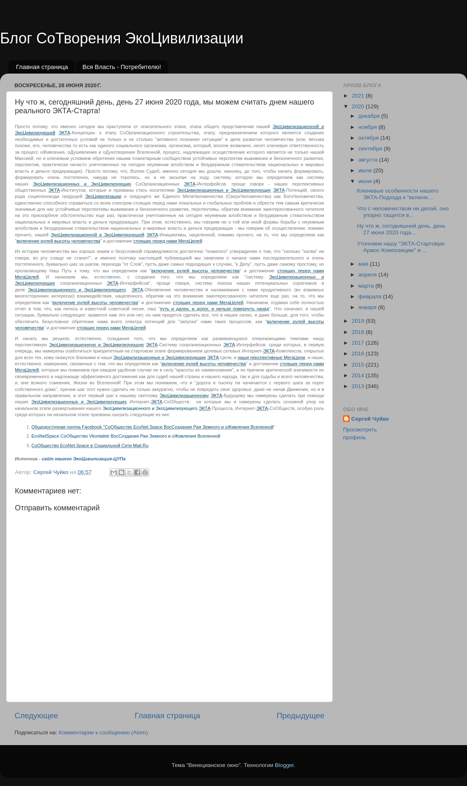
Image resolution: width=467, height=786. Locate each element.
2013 (359, 386)
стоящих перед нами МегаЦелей (168, 240)
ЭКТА (64, 132)
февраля (370, 296)
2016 (359, 353)
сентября (371, 148)
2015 (359, 365)
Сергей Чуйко (370, 419)
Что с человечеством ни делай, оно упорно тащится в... (403, 211)
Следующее (36, 715)
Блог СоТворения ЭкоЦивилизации (121, 38)
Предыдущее (300, 715)
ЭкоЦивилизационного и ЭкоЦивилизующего (77, 289)
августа (368, 160)
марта (366, 286)
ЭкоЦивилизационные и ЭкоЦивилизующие (159, 357)
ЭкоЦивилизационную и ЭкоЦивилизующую (96, 344)
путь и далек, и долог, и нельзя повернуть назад (214, 308)
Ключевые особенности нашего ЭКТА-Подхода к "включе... (397, 194)
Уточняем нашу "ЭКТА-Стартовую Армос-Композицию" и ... (401, 247)
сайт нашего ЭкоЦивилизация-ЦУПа (84, 458)
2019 (359, 321)
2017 (359, 343)
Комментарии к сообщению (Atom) (103, 732)
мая (364, 264)
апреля (368, 275)
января (368, 307)
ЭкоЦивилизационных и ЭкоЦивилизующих (82, 183)
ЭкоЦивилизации (103, 196)
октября (369, 138)
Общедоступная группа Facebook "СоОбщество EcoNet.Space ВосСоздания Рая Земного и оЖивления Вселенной (152, 426)
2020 (359, 106)
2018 (359, 332)
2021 (359, 96)
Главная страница (42, 66)
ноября (368, 127)
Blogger (284, 765)
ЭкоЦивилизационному (184, 395)
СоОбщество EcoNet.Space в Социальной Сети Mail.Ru (89, 445)
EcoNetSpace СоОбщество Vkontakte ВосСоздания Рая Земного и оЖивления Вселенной (125, 435)
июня (365, 181)
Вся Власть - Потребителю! (121, 66)
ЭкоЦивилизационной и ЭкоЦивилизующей (97, 234)
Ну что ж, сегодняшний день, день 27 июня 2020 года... (401, 229)
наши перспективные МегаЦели (271, 357)
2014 (359, 375)
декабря (369, 116)
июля (365, 170)
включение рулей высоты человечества (58, 240)
